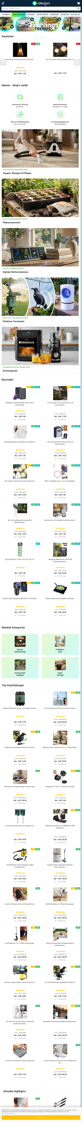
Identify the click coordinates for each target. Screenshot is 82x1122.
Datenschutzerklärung (8, 1113)
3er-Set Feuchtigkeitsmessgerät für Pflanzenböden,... (20, 521)
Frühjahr (31, 14)
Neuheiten (65, 14)
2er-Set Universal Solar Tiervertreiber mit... (20, 826)
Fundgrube (54, 14)
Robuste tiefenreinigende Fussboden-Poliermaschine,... (60, 866)
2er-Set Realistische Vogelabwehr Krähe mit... (60, 982)
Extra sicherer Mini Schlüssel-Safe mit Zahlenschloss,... (60, 443)
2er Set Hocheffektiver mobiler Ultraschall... (20, 1061)
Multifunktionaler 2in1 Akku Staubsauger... (60, 904)
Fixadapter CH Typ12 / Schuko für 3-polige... (60, 786)
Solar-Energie (42, 14)
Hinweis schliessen (41, 1117)
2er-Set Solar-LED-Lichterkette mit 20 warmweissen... (60, 404)
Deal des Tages (19, 14)
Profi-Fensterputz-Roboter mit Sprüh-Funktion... (60, 708)
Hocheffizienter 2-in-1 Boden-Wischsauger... (20, 943)
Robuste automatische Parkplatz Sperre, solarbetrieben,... (60, 944)
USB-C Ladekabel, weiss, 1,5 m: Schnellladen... (60, 481)
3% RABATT (6, 14)
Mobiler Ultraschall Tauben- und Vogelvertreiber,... (20, 708)
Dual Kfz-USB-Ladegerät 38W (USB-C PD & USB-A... (20, 598)
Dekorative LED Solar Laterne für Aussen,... (20, 59)
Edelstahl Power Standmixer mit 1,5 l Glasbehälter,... (60, 747)
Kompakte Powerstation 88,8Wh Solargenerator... (60, 1021)
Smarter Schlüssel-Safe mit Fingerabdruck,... (20, 904)
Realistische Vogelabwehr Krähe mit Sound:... (20, 747)
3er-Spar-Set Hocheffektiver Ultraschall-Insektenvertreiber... (20, 1023)
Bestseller (75, 14)
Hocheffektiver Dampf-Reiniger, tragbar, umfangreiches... (20, 866)
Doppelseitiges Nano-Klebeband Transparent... (20, 442)
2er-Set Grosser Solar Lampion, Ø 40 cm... (60, 59)
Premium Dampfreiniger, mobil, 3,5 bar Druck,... (20, 982)
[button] (3, 62)
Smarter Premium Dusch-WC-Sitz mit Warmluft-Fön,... (60, 1062)
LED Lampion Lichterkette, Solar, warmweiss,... (20, 481)
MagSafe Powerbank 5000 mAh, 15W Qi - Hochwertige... (20, 404)
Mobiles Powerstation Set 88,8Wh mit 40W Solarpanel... (60, 827)
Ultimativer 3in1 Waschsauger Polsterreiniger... (20, 786)
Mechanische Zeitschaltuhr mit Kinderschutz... (60, 520)
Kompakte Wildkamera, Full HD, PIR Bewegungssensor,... (60, 560)
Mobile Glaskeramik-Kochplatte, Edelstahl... (60, 598)
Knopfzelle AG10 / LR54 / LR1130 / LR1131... (20, 559)
